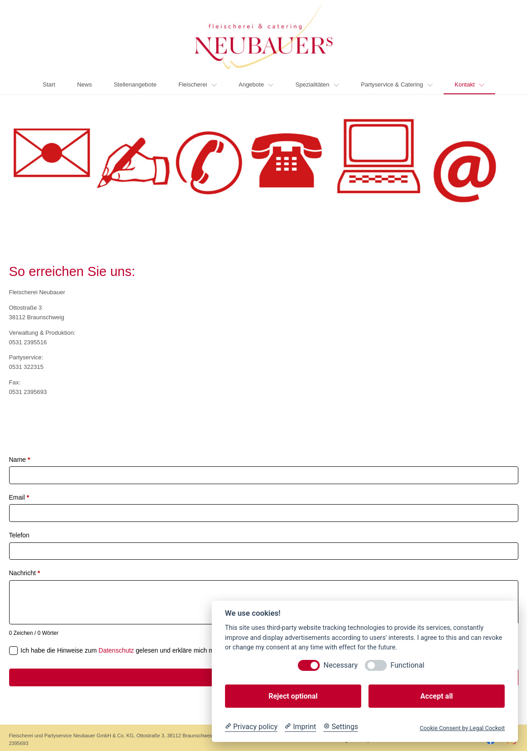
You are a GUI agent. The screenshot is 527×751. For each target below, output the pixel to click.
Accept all (436, 696)
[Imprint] (300, 726)
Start (49, 84)
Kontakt (469, 84)
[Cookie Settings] (340, 726)
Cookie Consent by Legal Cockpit (462, 728)
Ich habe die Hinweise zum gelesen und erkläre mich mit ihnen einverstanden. (151, 650)
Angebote (256, 84)
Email (19, 497)
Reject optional (292, 696)
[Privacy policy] (251, 726)
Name (20, 459)
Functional (407, 665)
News (84, 84)
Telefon (19, 535)
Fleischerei (198, 84)
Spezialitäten (317, 84)
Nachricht (24, 573)
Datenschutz (116, 650)
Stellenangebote (135, 84)
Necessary (340, 665)
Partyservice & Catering (397, 84)
